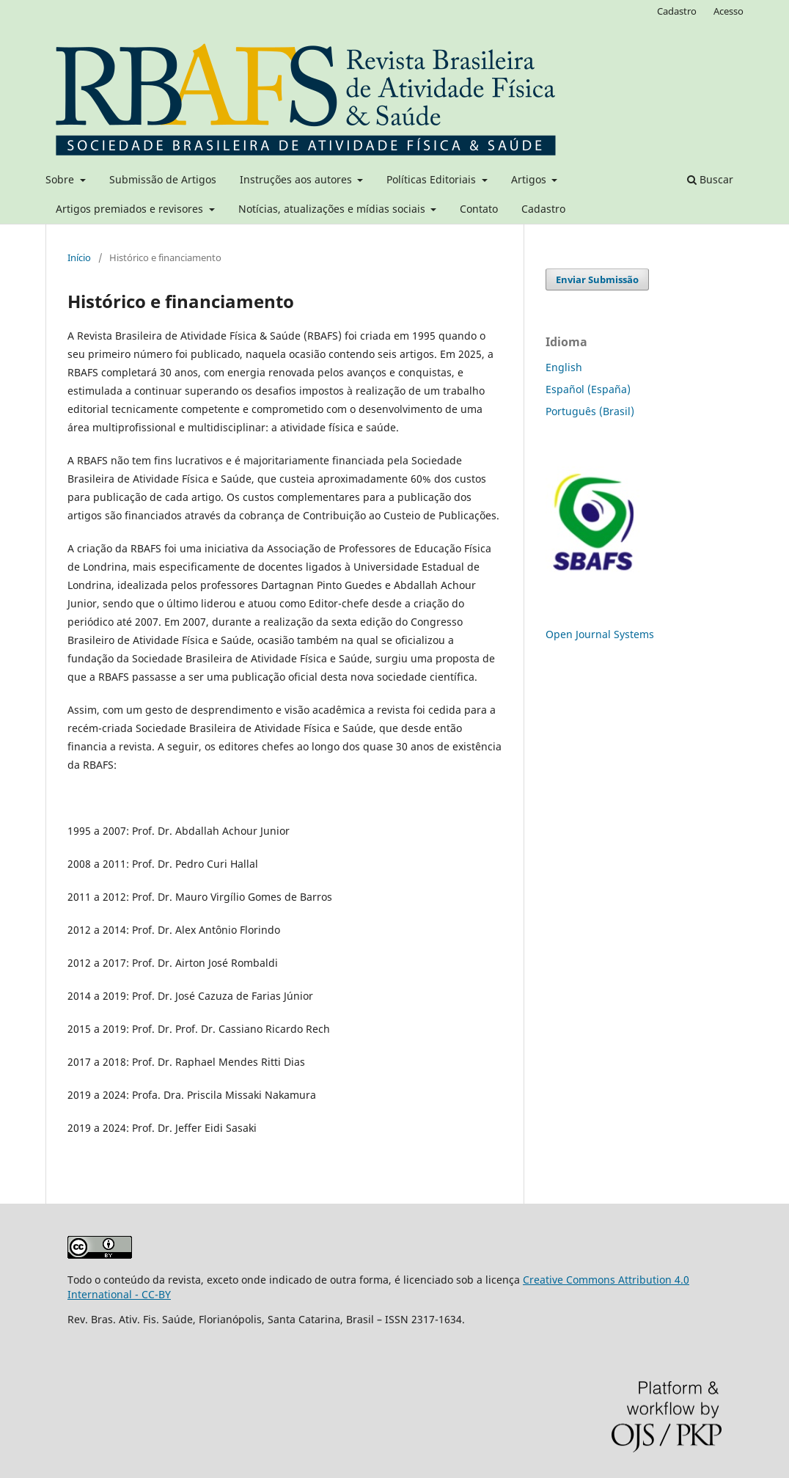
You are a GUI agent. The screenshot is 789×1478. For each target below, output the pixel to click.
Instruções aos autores (297, 179)
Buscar (710, 179)
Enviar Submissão (597, 279)
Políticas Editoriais (432, 179)
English (564, 367)
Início (79, 257)
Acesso (728, 11)
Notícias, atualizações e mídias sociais (333, 209)
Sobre (61, 179)
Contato (479, 209)
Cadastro (543, 209)
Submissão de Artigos (162, 179)
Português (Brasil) (590, 411)
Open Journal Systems (600, 634)
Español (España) (588, 389)
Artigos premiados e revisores (131, 209)
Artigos (530, 179)
